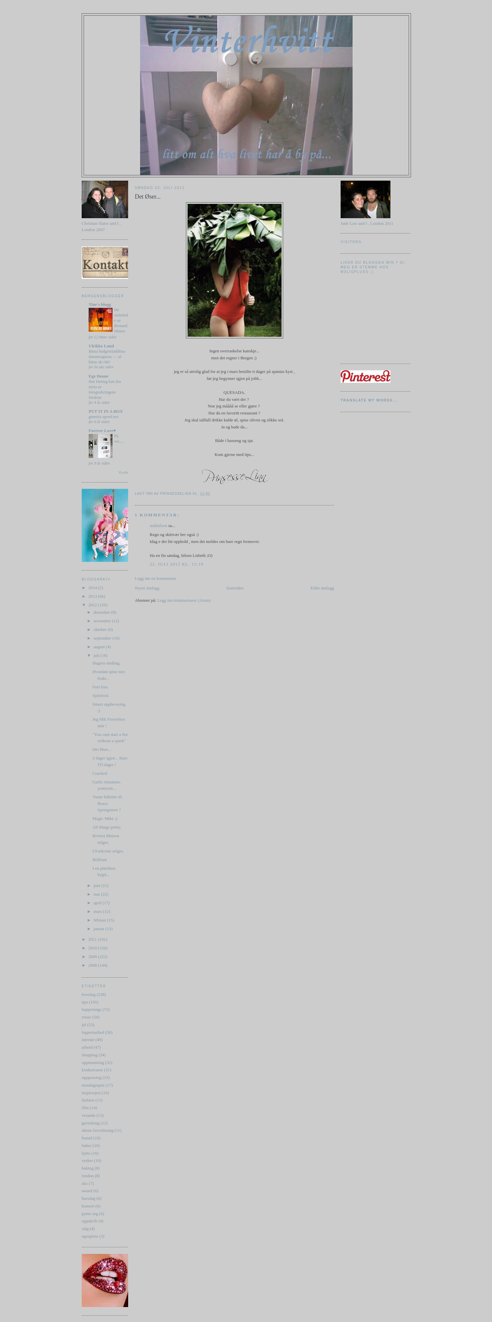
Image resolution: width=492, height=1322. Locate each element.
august (100, 646)
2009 (93, 956)
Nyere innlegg (147, 587)
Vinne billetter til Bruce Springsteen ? (107, 803)
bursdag (88, 1198)
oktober (101, 629)
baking (87, 1168)
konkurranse (92, 1069)
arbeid (87, 1047)
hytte (86, 1153)
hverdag (89, 994)
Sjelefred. (100, 695)
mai (97, 894)
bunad (87, 1137)
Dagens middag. (106, 663)
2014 (93, 587)
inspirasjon (91, 1092)
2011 (93, 939)
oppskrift (89, 1220)
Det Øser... (101, 749)
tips (85, 1002)
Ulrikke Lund (101, 345)
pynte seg (90, 1213)
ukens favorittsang (98, 1130)
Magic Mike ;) (104, 818)
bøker (87, 1145)
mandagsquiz (93, 1085)
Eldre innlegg (322, 587)
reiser (86, 1016)
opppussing (91, 1077)
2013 (93, 596)
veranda (88, 1115)
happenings (91, 1009)
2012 (93, 604)
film (85, 1107)
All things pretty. (107, 827)
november (103, 620)
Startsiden (235, 587)
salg (85, 1228)
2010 (93, 947)
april (98, 902)
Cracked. (100, 773)
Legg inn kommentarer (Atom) (184, 600)
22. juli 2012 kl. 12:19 (177, 564)
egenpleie (90, 1236)
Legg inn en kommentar (155, 578)
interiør (88, 1039)
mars (98, 911)
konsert (88, 1205)
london (88, 1175)
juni (97, 885)
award (87, 1190)
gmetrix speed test (104, 416)
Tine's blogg (100, 304)
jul (84, 1024)
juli (97, 655)
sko (85, 1183)
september (103, 638)
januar (100, 928)
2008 (93, 965)
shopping (90, 1054)
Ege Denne (99, 376)
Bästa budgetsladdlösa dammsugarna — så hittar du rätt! (107, 356)
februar (100, 920)
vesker (87, 1160)
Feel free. (100, 686)
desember (102, 612)
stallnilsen (158, 525)
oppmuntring (93, 1062)
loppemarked (93, 1032)
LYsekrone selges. (108, 850)
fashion (88, 1100)
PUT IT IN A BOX (106, 411)
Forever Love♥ (102, 430)
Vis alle (123, 472)
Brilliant (99, 859)
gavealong (90, 1122)
